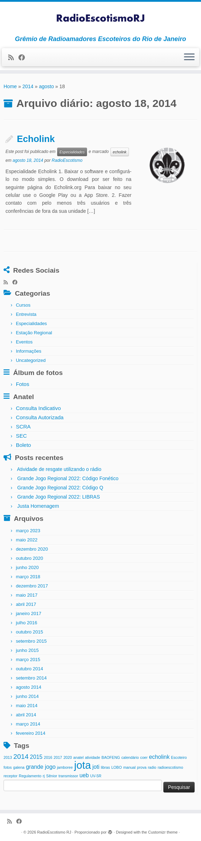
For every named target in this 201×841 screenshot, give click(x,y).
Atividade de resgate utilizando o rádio (59, 469)
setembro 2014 (31, 678)
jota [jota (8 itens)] (82, 765)
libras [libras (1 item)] (105, 767)
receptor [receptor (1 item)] (10, 776)
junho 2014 (27, 696)
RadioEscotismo (67, 160)
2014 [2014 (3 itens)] (21, 756)
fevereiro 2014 (30, 733)
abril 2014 (26, 714)
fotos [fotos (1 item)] (8, 767)
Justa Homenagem (38, 506)
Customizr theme (163, 832)
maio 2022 (27, 539)
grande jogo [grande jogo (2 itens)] (41, 767)
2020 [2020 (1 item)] (68, 757)
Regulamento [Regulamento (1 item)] (30, 776)
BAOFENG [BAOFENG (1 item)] (111, 757)
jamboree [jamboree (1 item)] (64, 767)
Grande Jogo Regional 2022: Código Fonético (68, 478)
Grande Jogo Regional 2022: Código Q (60, 487)
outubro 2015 (29, 632)
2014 (27, 86)
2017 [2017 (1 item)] (58, 757)
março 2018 (28, 576)
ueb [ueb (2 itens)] (84, 775)
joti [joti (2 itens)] (95, 767)
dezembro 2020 (32, 549)
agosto (46, 86)
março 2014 (28, 724)
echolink (120, 152)
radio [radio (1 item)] (152, 767)
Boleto (23, 445)
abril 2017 (26, 604)
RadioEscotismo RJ (54, 832)
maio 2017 (27, 595)
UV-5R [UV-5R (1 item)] (95, 776)
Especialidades (72, 152)
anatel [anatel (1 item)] (78, 757)
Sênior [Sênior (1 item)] (51, 776)
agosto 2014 (29, 687)
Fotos (22, 384)
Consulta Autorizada (40, 417)
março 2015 (28, 659)
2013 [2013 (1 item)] (8, 757)
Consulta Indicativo (38, 408)
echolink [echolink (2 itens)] (159, 757)
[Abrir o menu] (189, 57)
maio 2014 (27, 705)
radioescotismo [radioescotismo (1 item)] (170, 767)
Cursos (23, 305)
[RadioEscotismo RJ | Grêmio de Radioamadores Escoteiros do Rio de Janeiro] (100, 18)
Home (10, 86)
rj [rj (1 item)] (44, 776)
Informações (29, 351)
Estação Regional (34, 332)
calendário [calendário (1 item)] (130, 757)
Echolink (36, 139)
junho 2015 (27, 650)
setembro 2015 (31, 641)
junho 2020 (27, 567)
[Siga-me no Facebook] (23, 57)
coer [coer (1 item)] (144, 757)
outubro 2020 (29, 558)
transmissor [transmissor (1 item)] (68, 776)
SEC (21, 436)
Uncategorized (31, 360)
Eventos (24, 342)
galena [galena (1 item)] (19, 767)
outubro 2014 (29, 668)
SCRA (23, 427)
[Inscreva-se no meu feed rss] (13, 57)
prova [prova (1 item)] (142, 767)
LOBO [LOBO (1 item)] (116, 767)
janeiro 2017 (29, 613)
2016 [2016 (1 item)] (48, 757)
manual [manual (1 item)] (129, 767)
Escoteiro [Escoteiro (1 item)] (178, 757)
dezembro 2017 (32, 586)
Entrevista (26, 314)
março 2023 (28, 530)
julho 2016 (26, 622)
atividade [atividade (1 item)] (92, 757)
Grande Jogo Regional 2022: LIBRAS (58, 497)
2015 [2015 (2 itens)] (36, 757)
